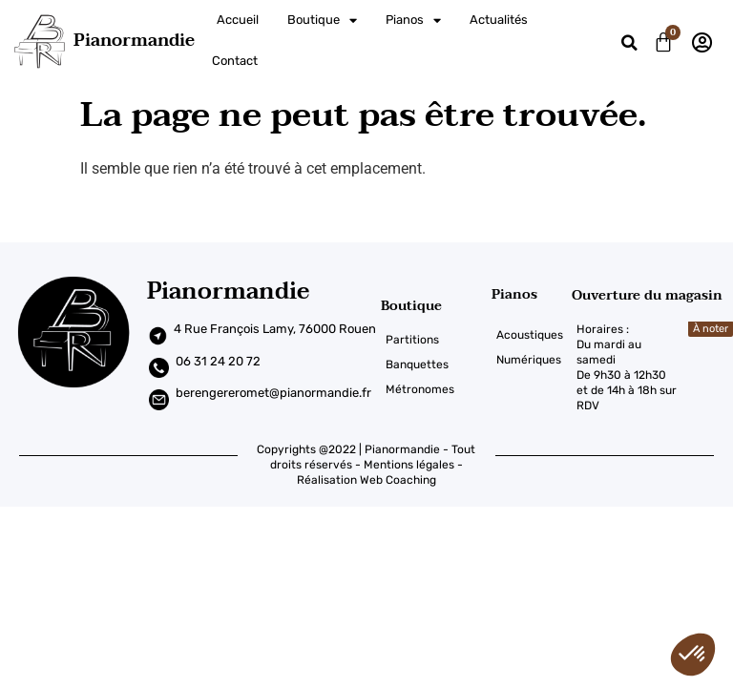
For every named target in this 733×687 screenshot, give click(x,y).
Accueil (238, 19)
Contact (235, 60)
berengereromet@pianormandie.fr (273, 378)
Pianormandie (134, 40)
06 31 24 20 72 (218, 347)
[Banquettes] (436, 350)
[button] (629, 43)
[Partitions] (436, 325)
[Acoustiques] (532, 319)
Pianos (413, 20)
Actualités (499, 19)
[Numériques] (532, 344)
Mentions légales (409, 449)
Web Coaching (398, 464)
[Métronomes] (436, 375)
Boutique (322, 20)
